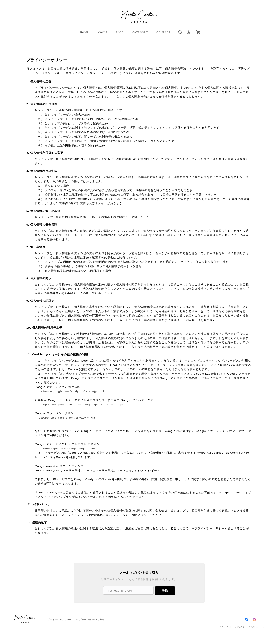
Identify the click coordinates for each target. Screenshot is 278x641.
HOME (84, 32)
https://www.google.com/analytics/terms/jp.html (69, 391)
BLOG (120, 32)
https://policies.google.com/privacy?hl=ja (65, 417)
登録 (165, 590)
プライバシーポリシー (60, 619)
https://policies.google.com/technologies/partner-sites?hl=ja (79, 404)
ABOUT (102, 32)
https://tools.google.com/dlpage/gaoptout (65, 448)
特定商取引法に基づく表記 (90, 619)
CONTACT (163, 32)
